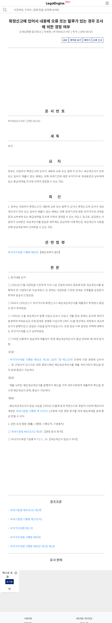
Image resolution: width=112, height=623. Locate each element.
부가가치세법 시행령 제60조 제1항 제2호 (32, 546)
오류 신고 (97, 40)
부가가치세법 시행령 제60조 (23, 252)
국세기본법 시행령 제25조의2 (26, 519)
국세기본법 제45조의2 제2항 (26, 431)
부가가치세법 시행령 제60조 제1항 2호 (32, 359)
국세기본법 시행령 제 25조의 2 (33, 411)
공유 (65, 40)
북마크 (87, 40)
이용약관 (28, 618)
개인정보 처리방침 (84, 618)
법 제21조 (64, 359)
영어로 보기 (75, 40)
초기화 (9, 581)
